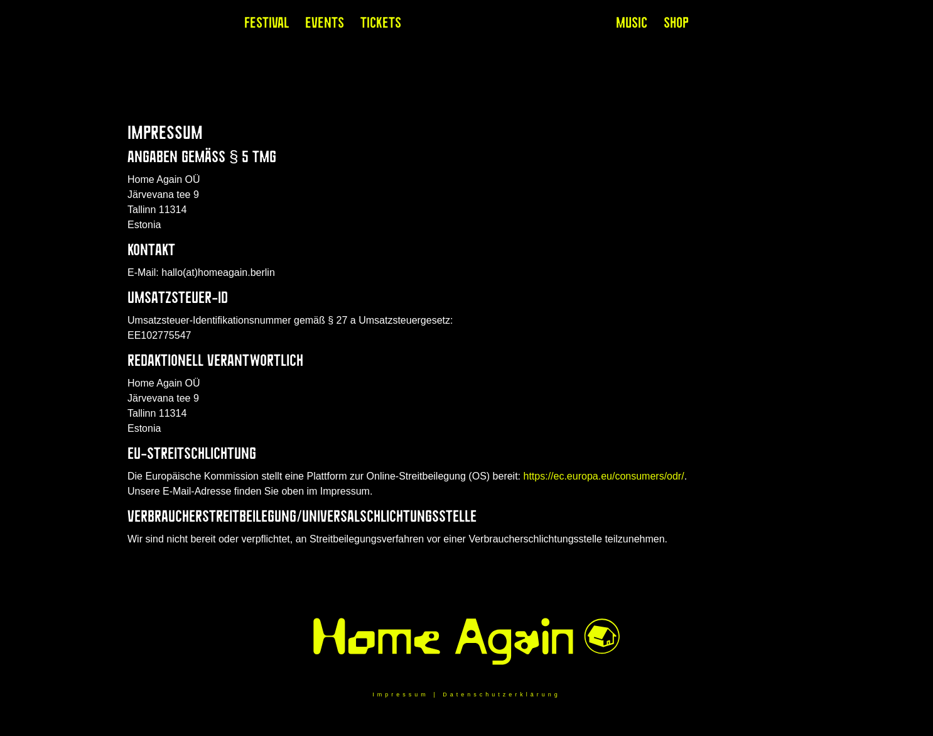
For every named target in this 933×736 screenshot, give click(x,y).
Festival (266, 25)
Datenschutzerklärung (502, 694)
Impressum (400, 694)
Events (324, 25)
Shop (676, 25)
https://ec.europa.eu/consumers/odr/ (604, 476)
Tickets (380, 25)
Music (631, 25)
